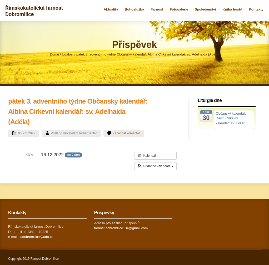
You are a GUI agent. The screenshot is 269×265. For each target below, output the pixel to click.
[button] (155, 166)
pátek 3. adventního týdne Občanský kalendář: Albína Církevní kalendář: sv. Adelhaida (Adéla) (78, 111)
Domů (54, 54)
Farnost (157, 9)
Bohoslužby (134, 9)
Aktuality (111, 9)
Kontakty (256, 9)
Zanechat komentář (126, 133)
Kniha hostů (232, 9)
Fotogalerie (179, 9)
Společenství (205, 9)
